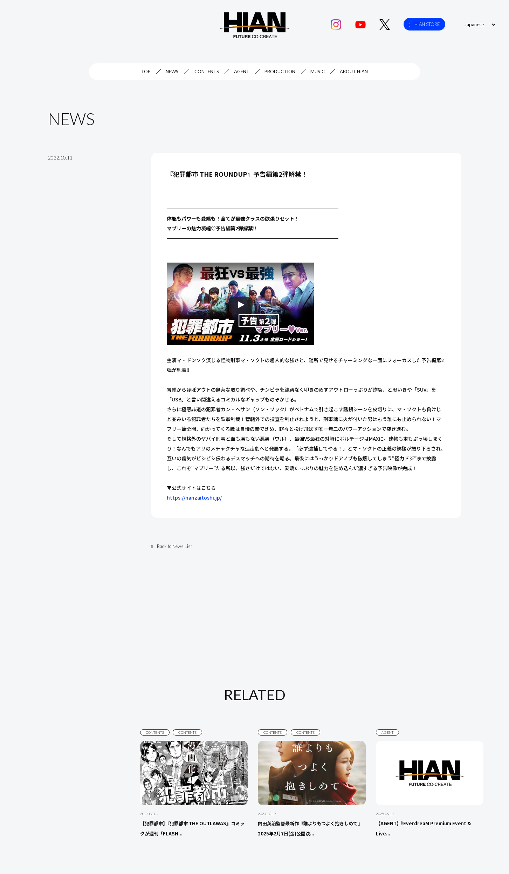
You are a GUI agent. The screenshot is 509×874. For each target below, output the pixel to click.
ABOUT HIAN (354, 71)
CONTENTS (206, 71)
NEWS (172, 71)
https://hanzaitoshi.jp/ (194, 497)
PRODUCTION (279, 71)
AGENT (241, 71)
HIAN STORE (424, 24)
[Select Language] (478, 24)
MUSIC (317, 71)
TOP (146, 71)
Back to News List (171, 546)
